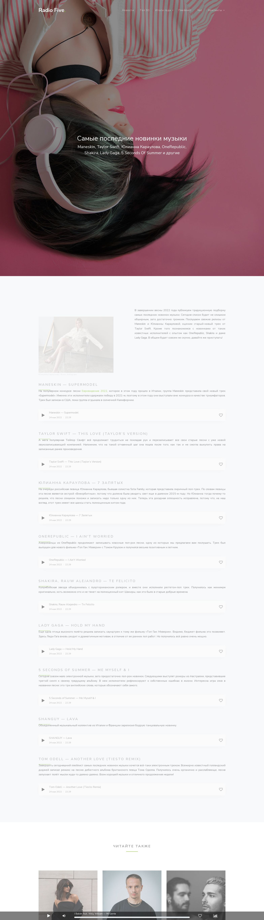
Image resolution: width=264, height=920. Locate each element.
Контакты (215, 10)
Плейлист (185, 10)
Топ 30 (145, 10)
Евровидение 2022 (94, 400)
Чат (199, 10)
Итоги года (163, 10)
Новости (128, 10)
